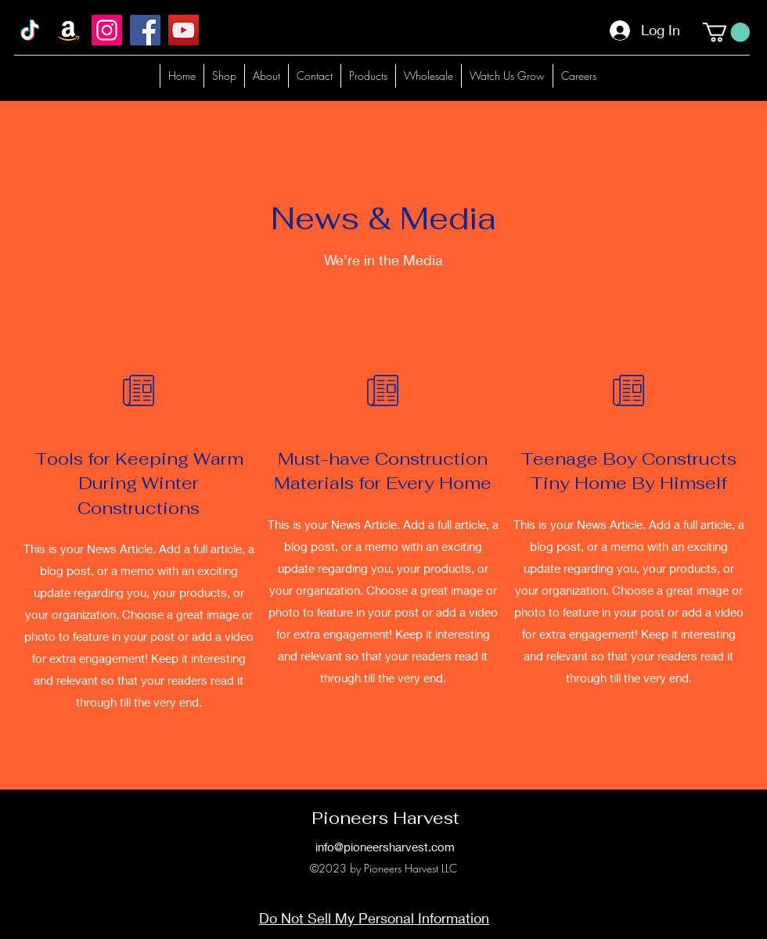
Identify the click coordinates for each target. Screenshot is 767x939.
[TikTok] (30, 30)
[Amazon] (68, 30)
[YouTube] (183, 30)
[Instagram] (107, 30)
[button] (726, 32)
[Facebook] (145, 30)
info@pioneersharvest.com (385, 847)
